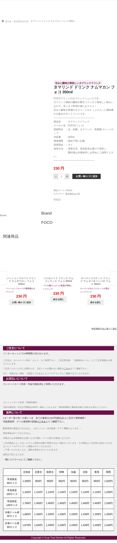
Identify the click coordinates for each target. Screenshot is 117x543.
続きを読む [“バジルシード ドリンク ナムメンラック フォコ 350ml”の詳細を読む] (58, 299)
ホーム (8, 21)
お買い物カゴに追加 (86, 176)
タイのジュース (21, 21)
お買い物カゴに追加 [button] (21, 302)
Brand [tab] (3, 215)
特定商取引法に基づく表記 (104, 329)
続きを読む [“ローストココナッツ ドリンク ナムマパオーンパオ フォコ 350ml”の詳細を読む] (95, 302)
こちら (67, 368)
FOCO (57, 199)
